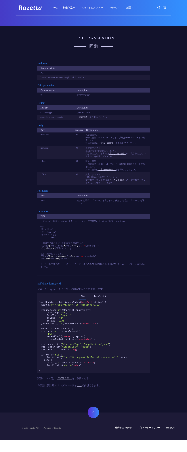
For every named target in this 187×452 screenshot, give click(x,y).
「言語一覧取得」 (107, 143)
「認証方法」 (83, 117)
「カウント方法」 (117, 153)
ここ (79, 397)
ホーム (54, 7)
